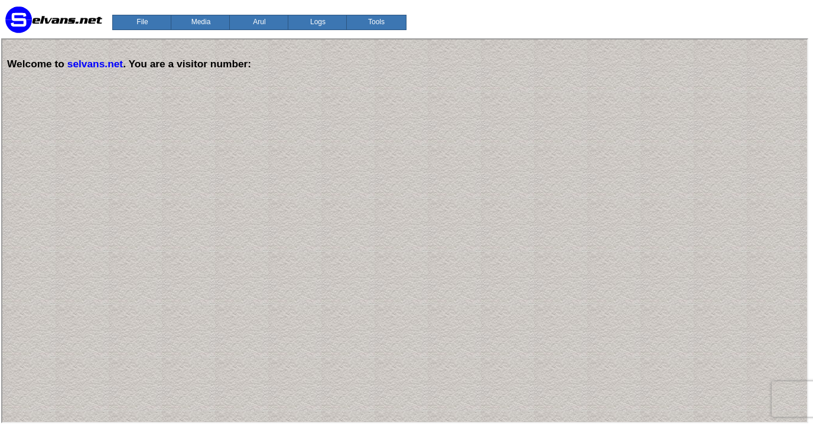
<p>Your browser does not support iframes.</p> (404, 230)
